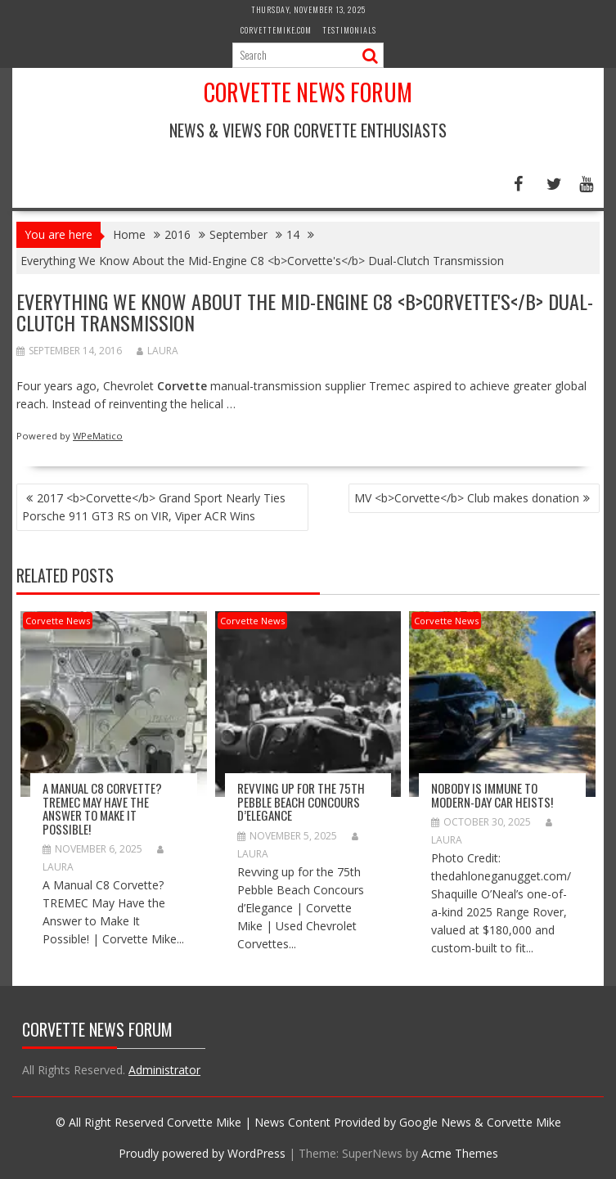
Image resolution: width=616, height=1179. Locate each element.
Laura (157, 351)
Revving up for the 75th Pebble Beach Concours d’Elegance (301, 801)
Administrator (164, 1070)
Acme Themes (459, 1153)
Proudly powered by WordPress (202, 1153)
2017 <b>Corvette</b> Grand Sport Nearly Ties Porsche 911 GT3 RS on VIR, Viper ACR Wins (154, 507)
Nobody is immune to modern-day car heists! (492, 795)
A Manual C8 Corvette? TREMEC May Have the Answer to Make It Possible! (102, 808)
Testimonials (349, 30)
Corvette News (57, 620)
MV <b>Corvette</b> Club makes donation (466, 498)
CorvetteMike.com (276, 30)
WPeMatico (98, 436)
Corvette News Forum (308, 92)
